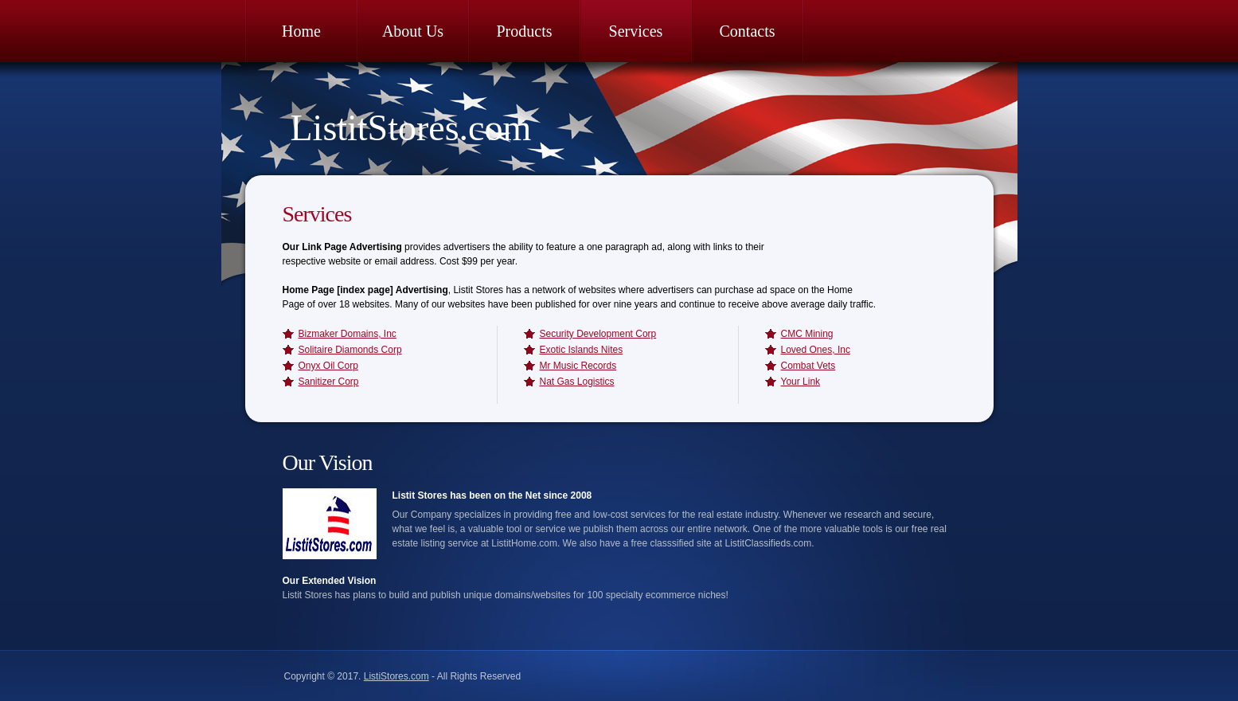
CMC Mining (807, 333)
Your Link (801, 381)
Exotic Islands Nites (581, 349)
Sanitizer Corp (329, 381)
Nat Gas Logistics (577, 381)
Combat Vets (808, 365)
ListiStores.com (396, 676)
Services (636, 31)
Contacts (747, 31)
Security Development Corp (598, 333)
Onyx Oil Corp (328, 365)
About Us (412, 31)
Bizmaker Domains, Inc (347, 333)
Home (301, 31)
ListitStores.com (411, 128)
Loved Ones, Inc (815, 349)
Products (525, 31)
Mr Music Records (578, 365)
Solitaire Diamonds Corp (350, 349)
